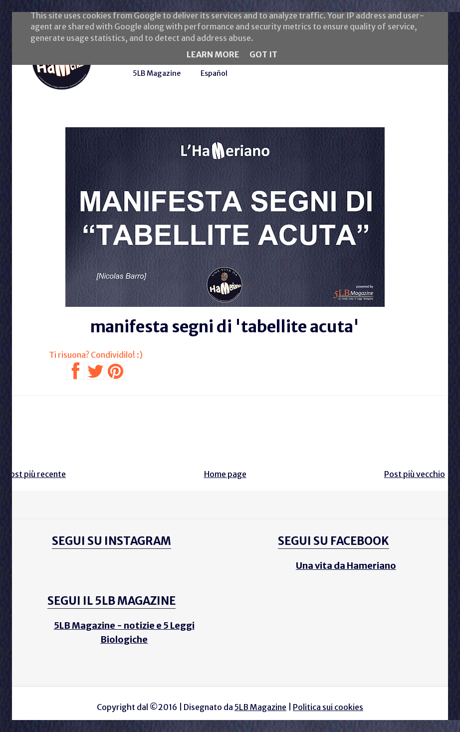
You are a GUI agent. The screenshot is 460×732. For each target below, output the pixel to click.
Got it (263, 54)
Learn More (213, 54)
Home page (225, 474)
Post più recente (35, 474)
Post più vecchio (414, 474)
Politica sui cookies (328, 707)
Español (214, 73)
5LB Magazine (157, 73)
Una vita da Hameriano (346, 565)
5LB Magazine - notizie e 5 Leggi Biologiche (124, 632)
